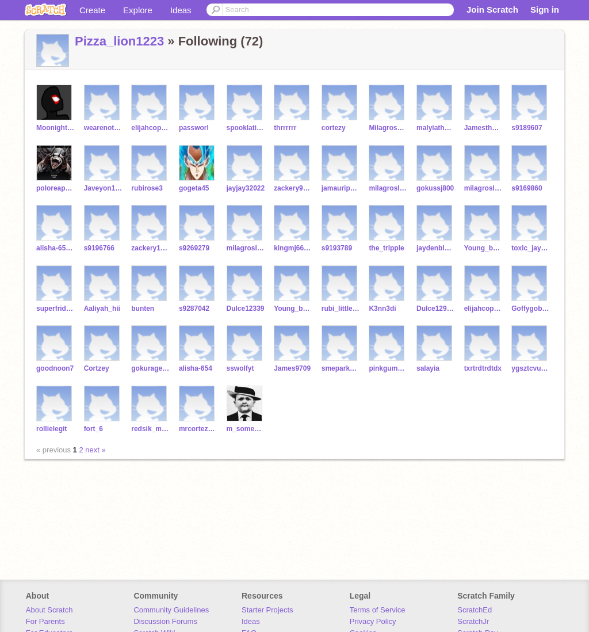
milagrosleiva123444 (388, 188)
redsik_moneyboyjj (150, 429)
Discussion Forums (165, 621)
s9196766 (99, 248)
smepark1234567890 (341, 368)
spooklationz (246, 128)
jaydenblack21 (435, 248)
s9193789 (337, 248)
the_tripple (386, 248)
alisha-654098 (55, 248)
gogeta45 (194, 188)
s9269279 (194, 248)
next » (95, 450)
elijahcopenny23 (150, 128)
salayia (427, 368)
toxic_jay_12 (530, 248)
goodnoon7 (55, 368)
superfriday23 (55, 308)
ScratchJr (473, 621)
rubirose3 (147, 188)
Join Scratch (492, 9)
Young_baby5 (293, 308)
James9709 (292, 368)
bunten (142, 308)
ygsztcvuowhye (530, 368)
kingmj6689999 (293, 248)
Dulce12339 (246, 308)
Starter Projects (267, 610)
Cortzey (96, 368)
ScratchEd (474, 610)
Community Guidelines (171, 610)
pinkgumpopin (388, 368)
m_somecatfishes (246, 429)
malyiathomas (435, 128)
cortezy (334, 128)
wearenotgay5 (103, 128)
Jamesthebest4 (483, 128)
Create (92, 10)
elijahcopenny (483, 308)
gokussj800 (435, 188)
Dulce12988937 (435, 308)
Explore (137, 10)
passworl (194, 128)
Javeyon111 (103, 188)
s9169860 (526, 188)
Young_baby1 (483, 248)
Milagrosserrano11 (388, 128)
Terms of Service (378, 610)
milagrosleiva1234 (246, 248)
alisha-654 (195, 368)
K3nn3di (382, 308)
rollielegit (51, 429)
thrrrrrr (285, 128)
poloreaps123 (55, 188)
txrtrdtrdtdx (483, 368)
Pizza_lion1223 (119, 41)
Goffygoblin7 (530, 308)
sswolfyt (240, 368)
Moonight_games (55, 128)
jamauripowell (341, 188)
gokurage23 (150, 368)
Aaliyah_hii (102, 308)
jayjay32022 (246, 188)
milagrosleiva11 (483, 188)
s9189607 (526, 128)
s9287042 (194, 308)
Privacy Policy (373, 621)
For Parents (45, 621)
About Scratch (49, 610)
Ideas (181, 10)
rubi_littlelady (341, 308)
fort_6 (93, 429)
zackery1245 (150, 248)
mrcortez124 (198, 429)
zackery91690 (293, 188)
